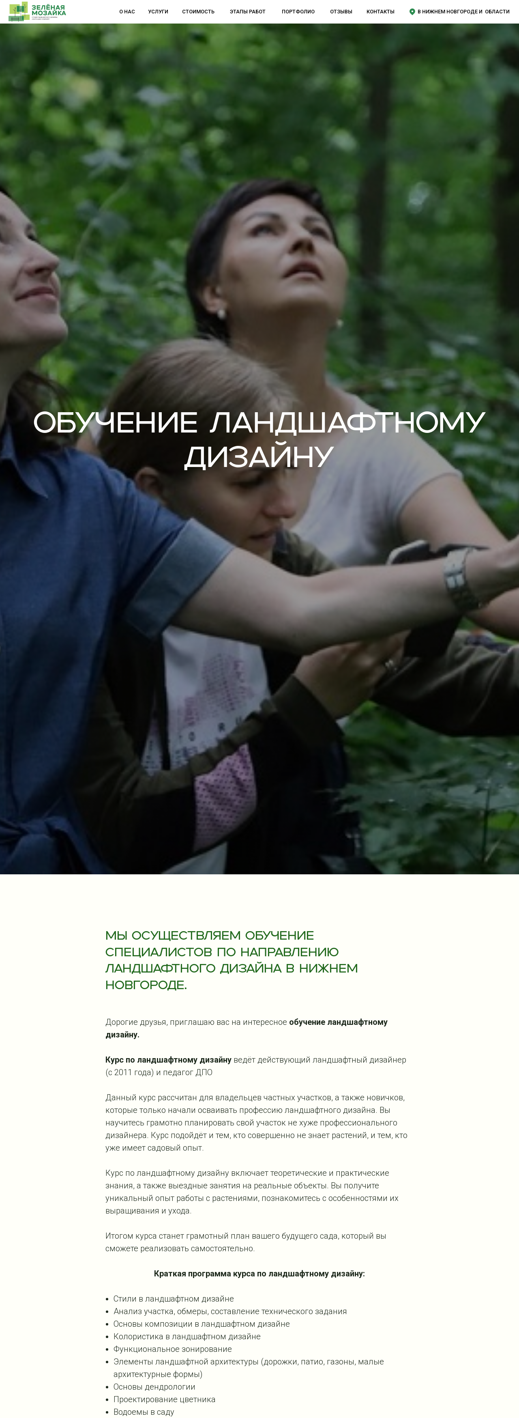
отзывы (341, 12)
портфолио (298, 12)
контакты (381, 12)
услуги (158, 12)
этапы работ (248, 12)
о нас (127, 12)
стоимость (198, 12)
